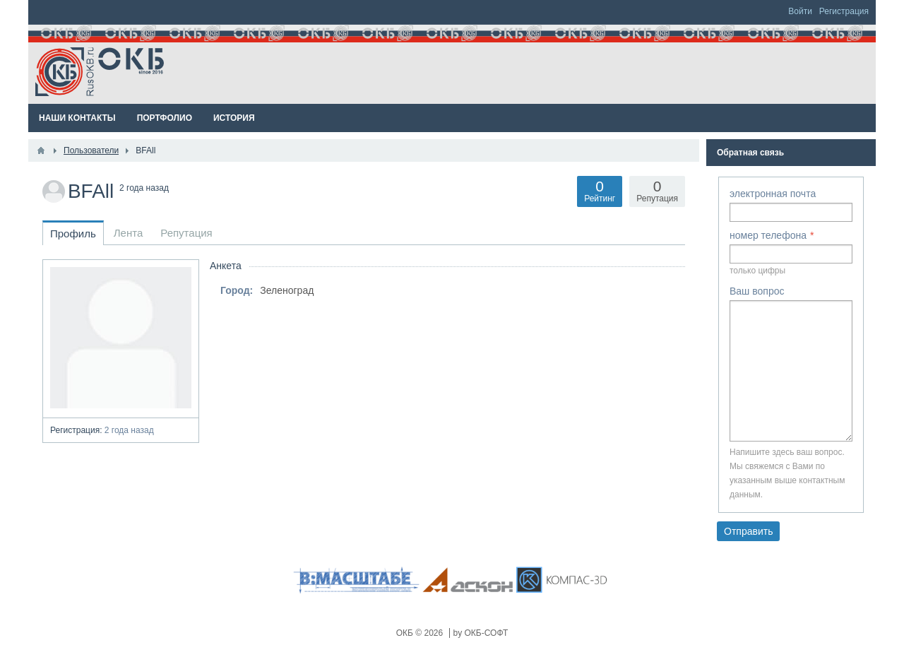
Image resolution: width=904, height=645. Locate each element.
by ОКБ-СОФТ (481, 633)
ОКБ (406, 633)
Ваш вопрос (757, 291)
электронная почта (773, 193)
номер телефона (768, 235)
